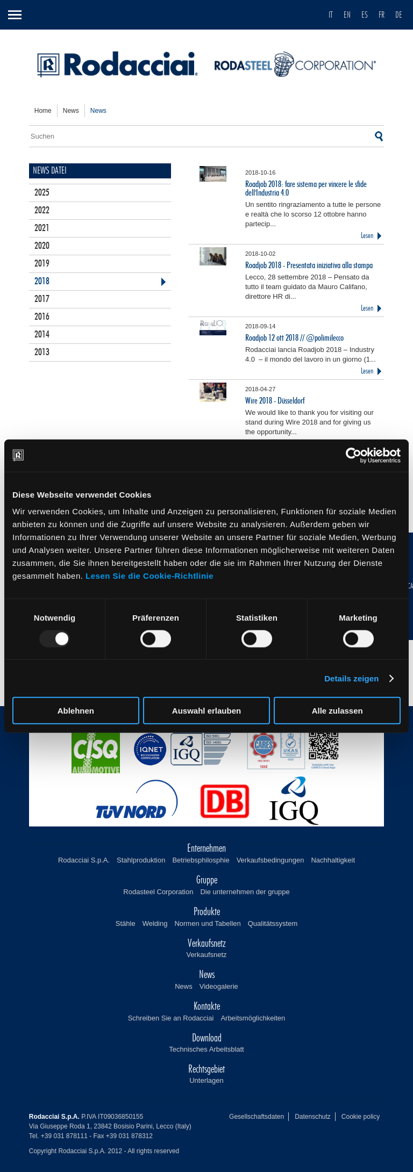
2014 (41, 335)
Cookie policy (360, 1116)
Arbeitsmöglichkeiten (252, 1018)
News (184, 986)
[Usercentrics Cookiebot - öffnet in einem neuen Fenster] (354, 455)
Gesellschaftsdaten (256, 1116)
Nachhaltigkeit (333, 860)
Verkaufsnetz (206, 955)
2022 (41, 210)
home (43, 110)
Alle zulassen (337, 710)
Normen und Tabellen (207, 923)
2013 (41, 352)
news (71, 110)
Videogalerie (219, 986)
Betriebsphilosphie (200, 860)
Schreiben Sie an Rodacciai (171, 1018)
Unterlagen (206, 1080)
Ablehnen (76, 710)
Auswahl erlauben (206, 710)
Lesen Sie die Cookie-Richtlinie (149, 575)
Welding (155, 923)
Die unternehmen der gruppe (244, 892)
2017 (41, 299)
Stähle (126, 923)
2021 (41, 228)
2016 (41, 317)
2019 (41, 264)
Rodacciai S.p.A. (84, 860)
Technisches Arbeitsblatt (206, 1049)
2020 (41, 246)
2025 (41, 193)
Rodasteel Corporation (158, 892)
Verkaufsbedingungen (270, 860)
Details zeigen (351, 677)
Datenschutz (313, 1116)
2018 (41, 281)
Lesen (367, 236)
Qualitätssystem (272, 923)
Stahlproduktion (141, 860)
